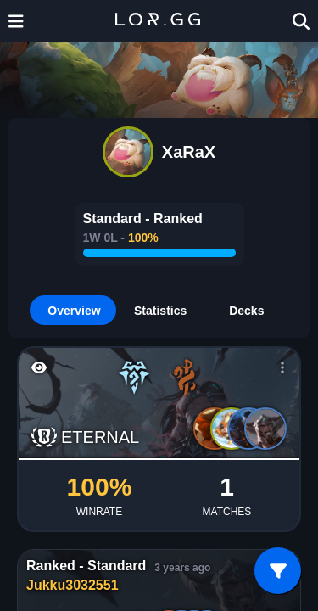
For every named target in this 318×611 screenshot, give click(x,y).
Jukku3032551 (72, 585)
